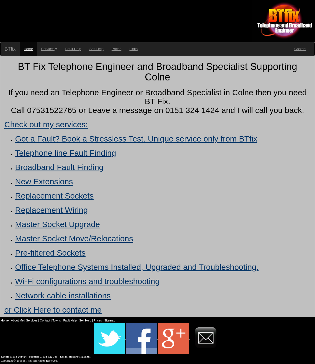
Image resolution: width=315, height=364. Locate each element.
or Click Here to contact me (53, 309)
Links (134, 49)
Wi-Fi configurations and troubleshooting (87, 281)
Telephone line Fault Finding (65, 153)
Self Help (96, 49)
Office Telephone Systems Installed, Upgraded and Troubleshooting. (136, 267)
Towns (56, 320)
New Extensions (44, 181)
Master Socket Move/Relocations (74, 238)
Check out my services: (46, 124)
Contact (300, 49)
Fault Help (73, 49)
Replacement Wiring (51, 210)
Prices (116, 49)
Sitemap (109, 320)
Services (49, 49)
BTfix (10, 49)
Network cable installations (63, 295)
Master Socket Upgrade (57, 224)
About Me (17, 320)
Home (28, 49)
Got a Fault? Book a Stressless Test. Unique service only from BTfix (136, 138)
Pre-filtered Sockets (50, 252)
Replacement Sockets (54, 195)
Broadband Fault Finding (59, 167)
